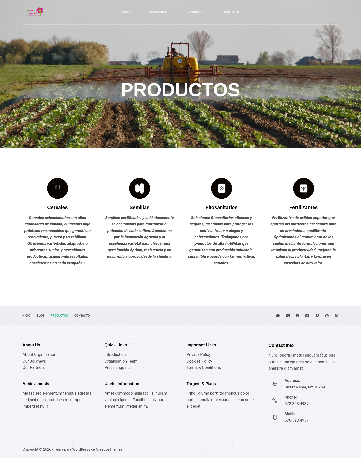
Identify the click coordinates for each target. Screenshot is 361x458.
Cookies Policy (199, 361)
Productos (64, 315)
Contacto (89, 315)
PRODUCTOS (158, 12)
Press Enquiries (118, 367)
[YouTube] (307, 315)
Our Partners (34, 367)
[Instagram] (297, 315)
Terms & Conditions (204, 367)
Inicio (126, 12)
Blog (43, 315)
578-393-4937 (297, 403)
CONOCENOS (195, 12)
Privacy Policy (199, 354)
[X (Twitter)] (288, 315)
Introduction (115, 354)
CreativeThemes (109, 449)
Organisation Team (121, 361)
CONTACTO (231, 12)
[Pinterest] (327, 315)
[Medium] (336, 315)
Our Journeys (34, 361)
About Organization (39, 354)
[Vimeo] (317, 315)
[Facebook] (278, 315)
